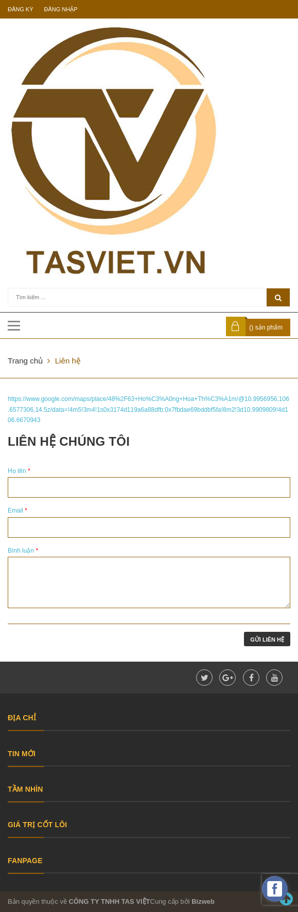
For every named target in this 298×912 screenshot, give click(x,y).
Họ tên (19, 471)
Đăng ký (20, 9)
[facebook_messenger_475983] (275, 889)
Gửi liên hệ (267, 639)
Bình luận (23, 550)
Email (17, 510)
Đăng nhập (61, 9)
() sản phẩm (266, 327)
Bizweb (203, 901)
